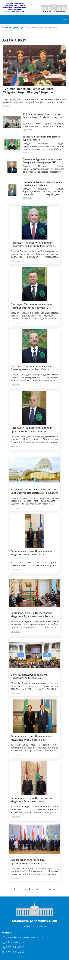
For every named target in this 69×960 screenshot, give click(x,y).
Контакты (7, 932)
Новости (7, 30)
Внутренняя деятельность (40, 27)
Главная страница (12, 27)
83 (49, 889)
